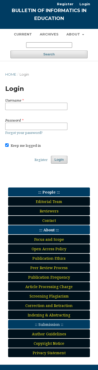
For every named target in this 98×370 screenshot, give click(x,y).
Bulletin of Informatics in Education (49, 14)
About (73, 34)
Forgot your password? (24, 132)
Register (65, 4)
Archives (49, 34)
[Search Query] (49, 45)
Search (49, 54)
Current (23, 34)
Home (10, 74)
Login (84, 4)
